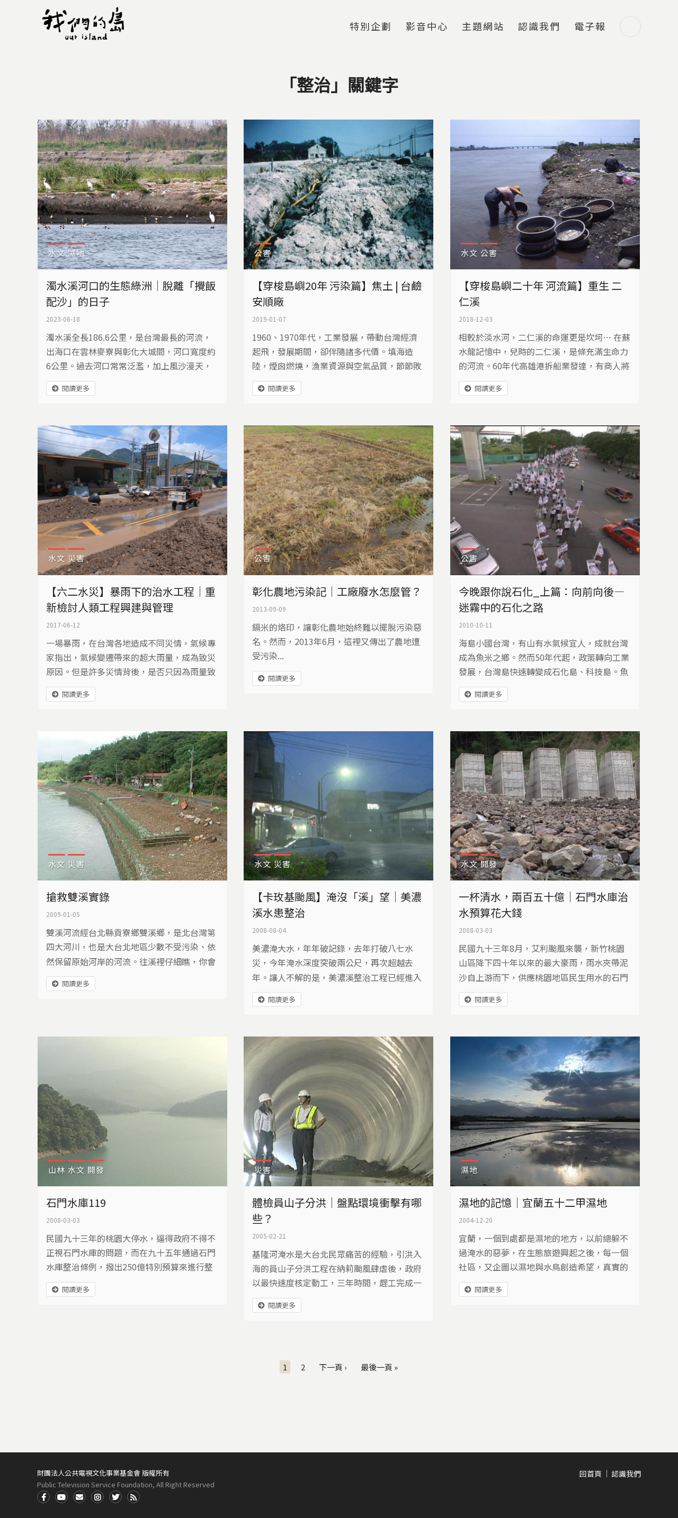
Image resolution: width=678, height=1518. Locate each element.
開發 (488, 863)
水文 (56, 252)
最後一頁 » (379, 1366)
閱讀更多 (76, 388)
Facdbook (43, 1496)
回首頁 (590, 1473)
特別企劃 (371, 27)
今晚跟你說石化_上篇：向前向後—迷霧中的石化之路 (542, 599)
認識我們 (539, 27)
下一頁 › (333, 1366)
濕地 (76, 252)
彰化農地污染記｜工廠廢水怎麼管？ (337, 591)
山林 (56, 1169)
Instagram (97, 1496)
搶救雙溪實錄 (78, 896)
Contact (79, 1496)
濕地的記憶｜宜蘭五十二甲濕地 (533, 1202)
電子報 (590, 27)
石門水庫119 (76, 1202)
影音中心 (427, 27)
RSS (133, 1496)
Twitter (115, 1496)
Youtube (61, 1496)
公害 (262, 252)
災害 (76, 557)
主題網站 (483, 27)
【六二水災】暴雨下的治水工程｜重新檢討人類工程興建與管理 (131, 599)
